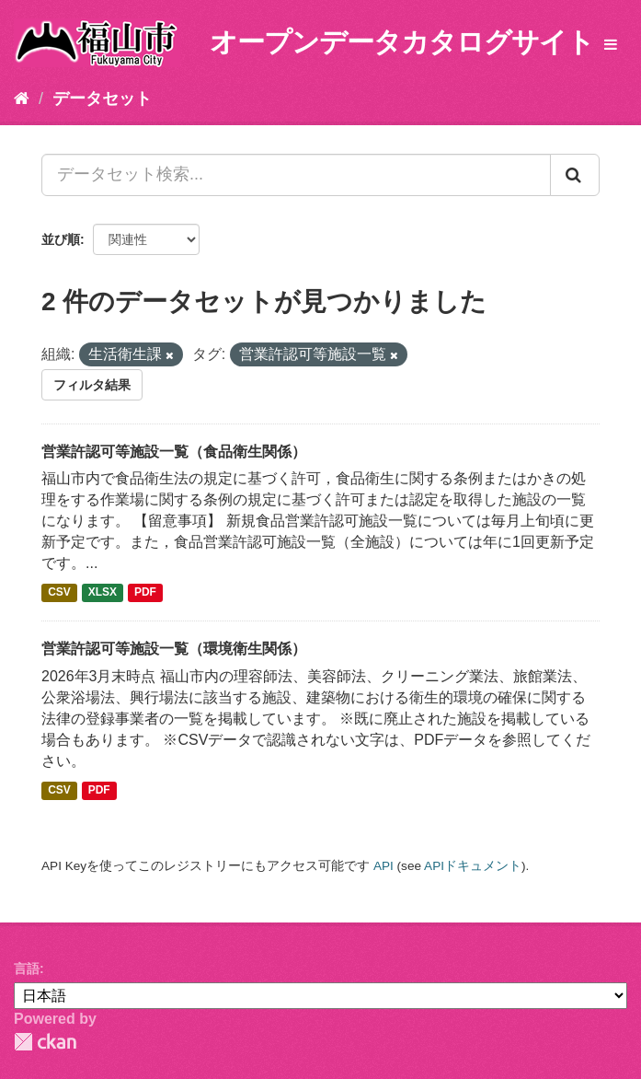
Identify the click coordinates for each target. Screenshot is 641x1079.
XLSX (102, 592)
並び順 (60, 239)
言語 (27, 968)
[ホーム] (21, 98)
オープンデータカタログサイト (402, 42)
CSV (59, 592)
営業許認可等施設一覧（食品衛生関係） (173, 451)
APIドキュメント (472, 866)
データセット (102, 98)
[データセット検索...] (296, 175)
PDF (145, 592)
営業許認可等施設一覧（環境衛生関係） (173, 648)
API (383, 866)
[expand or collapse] (610, 45)
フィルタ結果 (92, 384)
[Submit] (575, 175)
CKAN (45, 1041)
